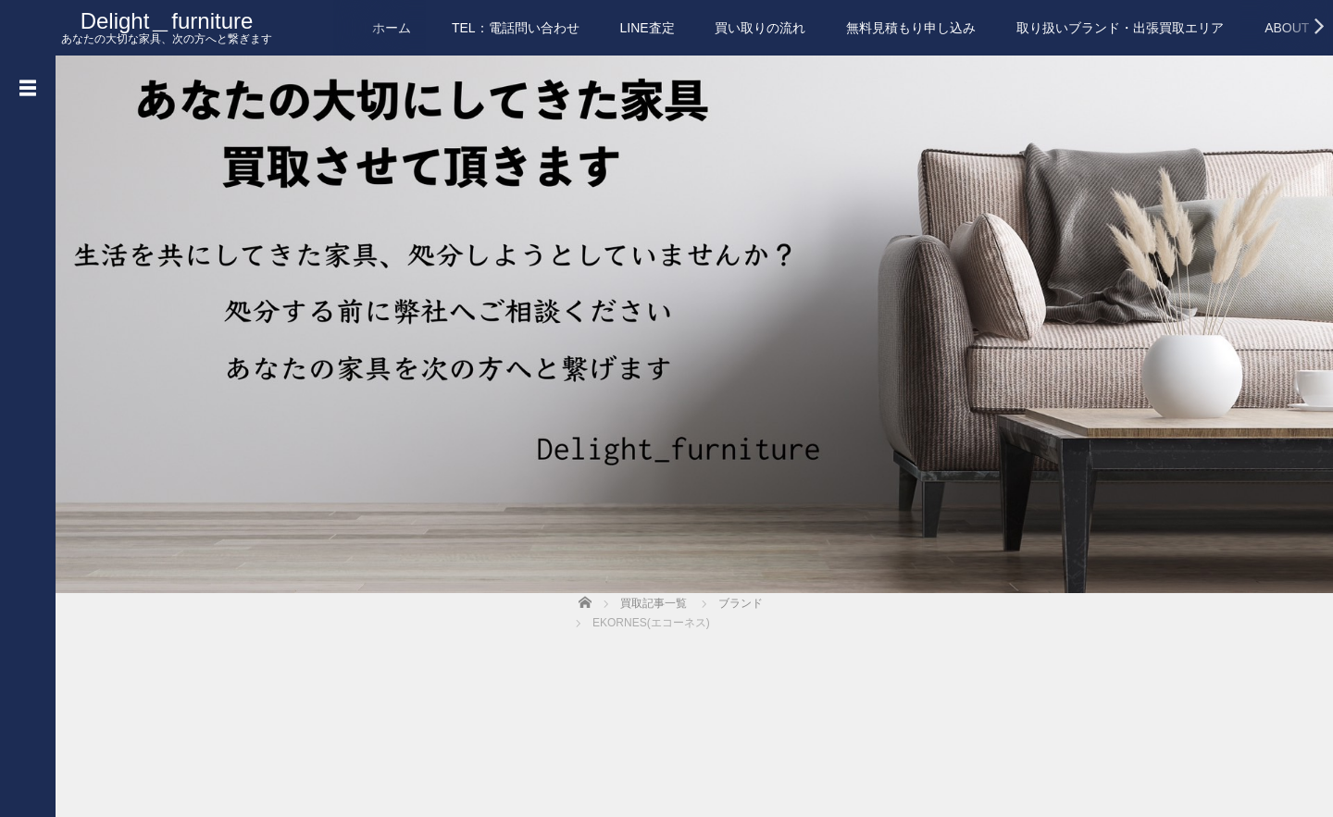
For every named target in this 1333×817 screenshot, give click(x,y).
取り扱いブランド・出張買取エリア (1120, 27)
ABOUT (1286, 27)
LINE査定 (646, 27)
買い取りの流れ (760, 27)
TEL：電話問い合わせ (515, 27)
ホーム (391, 27)
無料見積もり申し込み (911, 27)
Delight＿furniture (167, 20)
